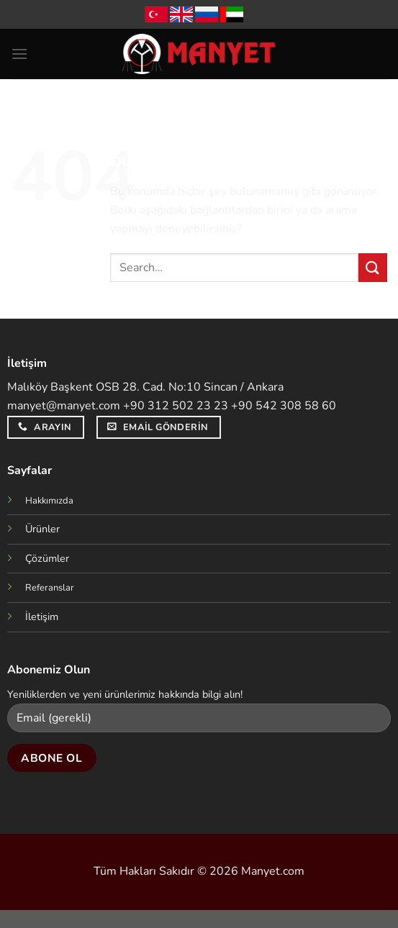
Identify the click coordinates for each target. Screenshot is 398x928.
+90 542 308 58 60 (283, 406)
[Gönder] (372, 267)
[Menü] (19, 53)
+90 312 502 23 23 (175, 406)
